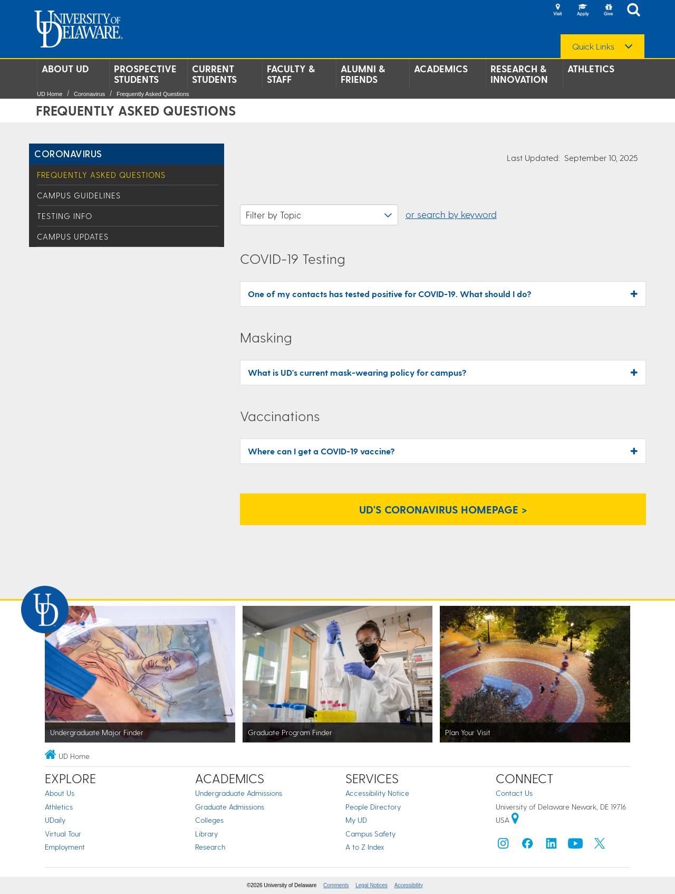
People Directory (373, 806)
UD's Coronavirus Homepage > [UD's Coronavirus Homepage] (443, 509)
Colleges (209, 819)
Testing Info (64, 216)
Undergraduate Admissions (238, 792)
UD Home (49, 94)
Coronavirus (89, 94)
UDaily (55, 819)
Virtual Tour (63, 833)
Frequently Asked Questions (153, 94)
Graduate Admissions (229, 806)
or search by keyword (451, 214)
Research (210, 846)
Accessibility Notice (377, 792)
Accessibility (408, 885)
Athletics (590, 68)
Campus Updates (73, 236)
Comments (336, 885)
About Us (59, 792)
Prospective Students (145, 73)
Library (206, 833)
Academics (441, 68)
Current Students (214, 73)
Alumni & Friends (363, 73)
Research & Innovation (519, 73)
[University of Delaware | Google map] (515, 819)
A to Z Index (364, 846)
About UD (65, 68)
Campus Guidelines (79, 195)
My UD (356, 819)
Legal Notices (371, 885)
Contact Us (514, 792)
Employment (65, 846)
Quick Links (593, 46)
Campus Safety (370, 833)
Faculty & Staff (291, 73)
